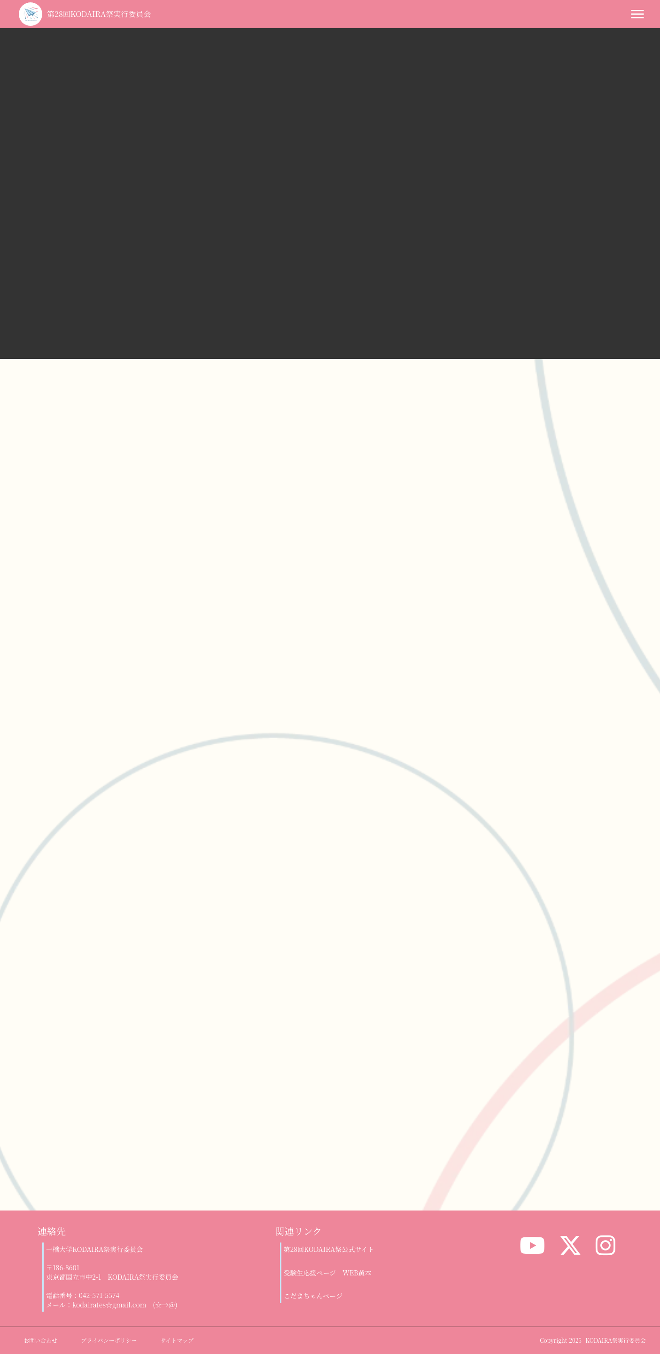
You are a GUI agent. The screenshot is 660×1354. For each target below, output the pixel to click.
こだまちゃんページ (313, 1295)
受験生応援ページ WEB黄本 (328, 1272)
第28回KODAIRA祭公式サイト (329, 1249)
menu (637, 14)
